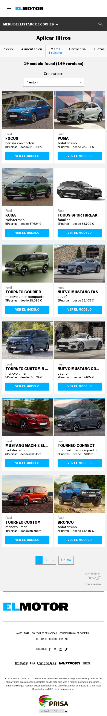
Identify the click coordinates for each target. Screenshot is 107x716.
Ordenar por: (53, 73)
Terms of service (92, 584)
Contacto (64, 639)
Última (66, 560)
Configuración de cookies (74, 633)
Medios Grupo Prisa (53, 711)
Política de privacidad (44, 633)
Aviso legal (22, 633)
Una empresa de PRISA (53, 700)
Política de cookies (46, 639)
